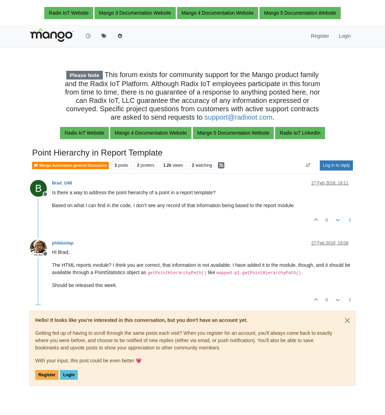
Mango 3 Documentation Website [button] (135, 13)
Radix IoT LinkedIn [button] (300, 133)
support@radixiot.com (238, 117)
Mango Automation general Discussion (70, 165)
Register (46, 374)
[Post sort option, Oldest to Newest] (308, 165)
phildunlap (63, 243)
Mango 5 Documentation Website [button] (300, 13)
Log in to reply (336, 165)
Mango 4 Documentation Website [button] (218, 13)
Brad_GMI (62, 183)
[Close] (347, 320)
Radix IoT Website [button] (69, 13)
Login (69, 374)
